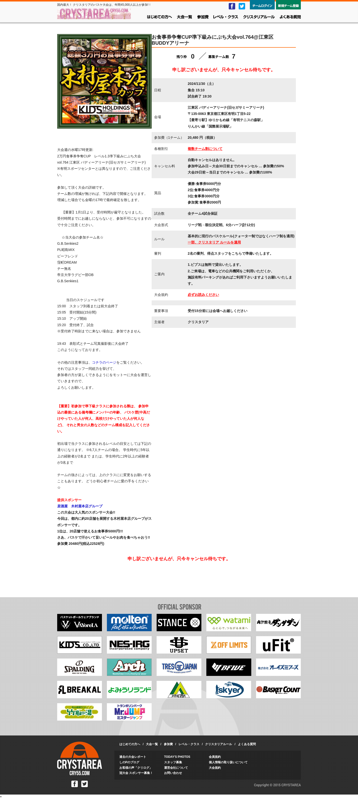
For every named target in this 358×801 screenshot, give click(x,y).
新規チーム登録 (288, 4)
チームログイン (262, 4)
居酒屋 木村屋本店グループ (79, 506)
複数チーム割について (205, 149)
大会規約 (215, 767)
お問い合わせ (173, 773)
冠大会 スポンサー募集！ (136, 773)
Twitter (242, 6)
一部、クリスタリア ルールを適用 (214, 242)
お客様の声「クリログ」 (135, 767)
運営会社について (176, 767)
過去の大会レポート (132, 757)
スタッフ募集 (173, 762)
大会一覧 (184, 17)
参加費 (203, 17)
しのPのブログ (129, 762)
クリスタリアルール (259, 17)
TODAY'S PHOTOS (177, 757)
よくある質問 (290, 17)
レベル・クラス (225, 17)
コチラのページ (104, 362)
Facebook (232, 6)
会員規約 (215, 757)
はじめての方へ (159, 17)
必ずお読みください (203, 295)
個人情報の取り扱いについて (228, 762)
